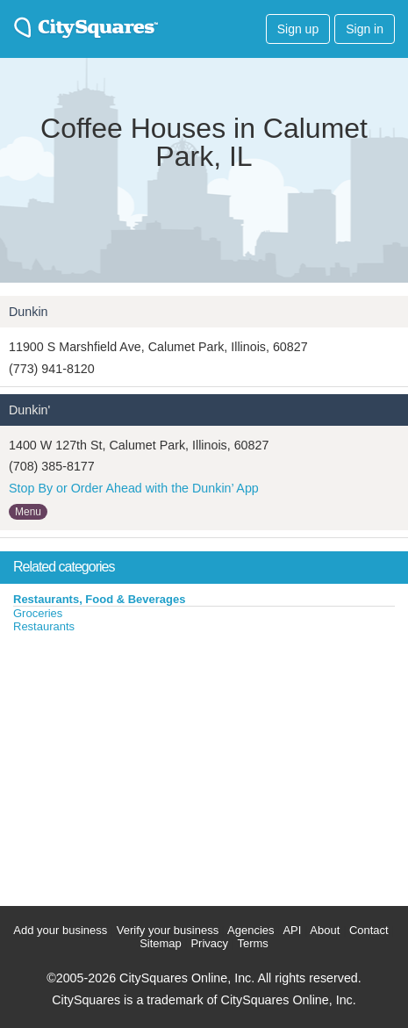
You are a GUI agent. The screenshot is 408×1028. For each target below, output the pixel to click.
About (325, 930)
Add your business (60, 930)
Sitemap (161, 943)
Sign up (298, 29)
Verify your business (167, 930)
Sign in (364, 29)
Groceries (37, 613)
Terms (252, 943)
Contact (369, 930)
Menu (28, 512)
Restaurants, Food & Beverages (99, 599)
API (292, 930)
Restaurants (44, 626)
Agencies (250, 930)
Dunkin (28, 312)
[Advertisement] (131, 765)
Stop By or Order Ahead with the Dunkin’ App (134, 488)
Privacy (209, 943)
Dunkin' (29, 410)
